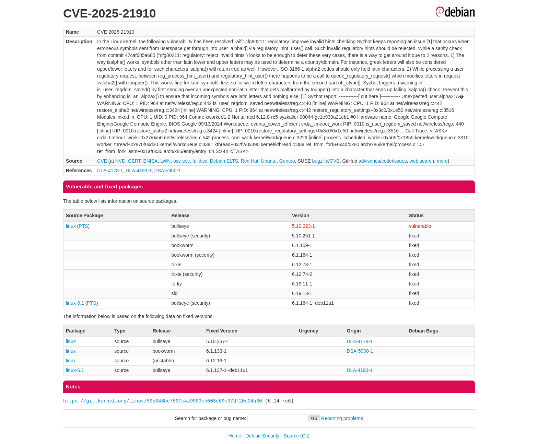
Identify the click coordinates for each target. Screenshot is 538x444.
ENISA (150, 161)
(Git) (304, 436)
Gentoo (287, 161)
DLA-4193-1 (139, 170)
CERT (134, 161)
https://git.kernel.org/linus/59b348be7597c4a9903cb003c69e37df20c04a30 (162, 401)
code (387, 161)
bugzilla (320, 161)
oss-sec (181, 161)
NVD (120, 161)
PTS (83, 226)
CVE (102, 161)
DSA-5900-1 (167, 170)
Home (235, 436)
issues (400, 161)
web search (422, 161)
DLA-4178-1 (110, 170)
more (442, 161)
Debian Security (263, 436)
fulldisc (199, 161)
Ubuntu (269, 161)
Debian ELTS (224, 161)
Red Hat (249, 161)
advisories (369, 161)
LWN (165, 161)
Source (291, 436)
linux (71, 226)
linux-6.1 (75, 303)
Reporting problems (342, 418)
